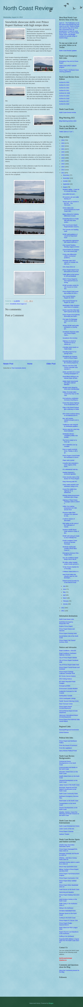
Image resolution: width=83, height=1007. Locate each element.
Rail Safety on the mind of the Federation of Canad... (70, 525)
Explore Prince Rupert (66, 626)
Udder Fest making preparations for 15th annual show (70, 508)
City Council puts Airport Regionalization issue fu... (71, 225)
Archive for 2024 (64, 82)
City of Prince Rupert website (68, 657)
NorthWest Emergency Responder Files (66, 622)
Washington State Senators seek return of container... (71, 306)
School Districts (64, 732)
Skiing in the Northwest (66, 908)
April (64, 595)
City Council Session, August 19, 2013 (69, 297)
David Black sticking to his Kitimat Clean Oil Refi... (71, 377)
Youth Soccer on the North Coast (69, 889)
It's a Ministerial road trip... (71, 469)
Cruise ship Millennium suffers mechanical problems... (69, 256)
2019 (63, 155)
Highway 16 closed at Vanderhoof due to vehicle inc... (69, 342)
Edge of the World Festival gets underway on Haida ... (71, 409)
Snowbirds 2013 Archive (70, 338)
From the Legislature (65, 748)
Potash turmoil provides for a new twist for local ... (71, 581)
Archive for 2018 (64, 98)
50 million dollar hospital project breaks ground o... (71, 563)
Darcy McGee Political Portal (68, 750)
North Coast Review (28, 8)
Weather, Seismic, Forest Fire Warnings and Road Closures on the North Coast (69, 813)
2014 (63, 169)
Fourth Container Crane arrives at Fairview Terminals (70, 542)
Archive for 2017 (64, 101)
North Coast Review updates (68, 50)
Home (29, 364)
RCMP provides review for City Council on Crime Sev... (71, 287)
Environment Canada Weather (68, 688)
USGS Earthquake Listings (67, 698)
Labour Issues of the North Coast (69, 785)
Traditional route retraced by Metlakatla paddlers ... (71, 425)
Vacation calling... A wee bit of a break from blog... (71, 190)
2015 (63, 166)
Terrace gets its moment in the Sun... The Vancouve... (71, 203)
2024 (63, 140)
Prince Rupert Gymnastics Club (68, 878)
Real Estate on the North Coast (68, 800)
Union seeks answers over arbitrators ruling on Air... (71, 485)
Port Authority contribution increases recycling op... (71, 399)
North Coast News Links (66, 619)
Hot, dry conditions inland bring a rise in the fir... (70, 558)
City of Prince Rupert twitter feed (69, 664)
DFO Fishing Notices (65, 679)
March (65, 598)
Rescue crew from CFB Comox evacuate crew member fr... (70, 367)
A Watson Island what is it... (71, 571)
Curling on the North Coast (67, 917)
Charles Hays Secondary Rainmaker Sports (66, 845)
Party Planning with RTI (70, 481)
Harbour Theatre (64, 834)
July (64, 586)
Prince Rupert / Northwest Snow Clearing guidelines (69, 70)
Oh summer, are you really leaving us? (71, 197)
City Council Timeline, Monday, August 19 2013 (71, 246)
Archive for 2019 (64, 96)
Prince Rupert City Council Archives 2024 (67, 641)
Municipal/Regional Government (69, 730)
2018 (63, 158)
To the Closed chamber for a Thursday (71, 567)
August (65, 187)
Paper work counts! (68, 460)
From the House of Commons (68, 745)
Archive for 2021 (64, 90)
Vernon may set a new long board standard (71, 430)
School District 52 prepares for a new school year (71, 250)
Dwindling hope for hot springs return (69, 352)
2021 (63, 149)
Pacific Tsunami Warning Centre (69, 701)
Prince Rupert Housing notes (68, 633)
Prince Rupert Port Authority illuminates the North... (71, 315)
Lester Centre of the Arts (66, 828)
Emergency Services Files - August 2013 (71, 554)
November (66, 178)
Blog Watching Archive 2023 (67, 121)
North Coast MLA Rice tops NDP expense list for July (71, 310)
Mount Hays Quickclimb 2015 (68, 866)
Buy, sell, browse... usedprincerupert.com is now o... (71, 420)
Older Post (50, 364)
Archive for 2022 (64, 88)
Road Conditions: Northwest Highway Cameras (67, 654)
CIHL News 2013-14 (69, 267)
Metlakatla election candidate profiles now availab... (70, 435)
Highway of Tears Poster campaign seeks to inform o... (71, 501)
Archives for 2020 (64, 93)
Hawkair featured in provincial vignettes (69, 473)
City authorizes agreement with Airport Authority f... (71, 241)
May (64, 592)
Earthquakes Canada (65, 695)
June (64, 589)
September (66, 184)
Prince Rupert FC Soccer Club (68, 920)
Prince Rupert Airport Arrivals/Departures (65, 707)
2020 (63, 152)
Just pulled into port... (69, 194)
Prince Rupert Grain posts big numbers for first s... (70, 292)
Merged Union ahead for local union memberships (71, 388)
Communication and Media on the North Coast (68, 768)
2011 (63, 610)
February (66, 601)
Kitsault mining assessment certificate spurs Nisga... (71, 496)
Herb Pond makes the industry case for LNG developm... (70, 576)
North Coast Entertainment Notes (69, 826)
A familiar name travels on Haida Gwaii (70, 348)
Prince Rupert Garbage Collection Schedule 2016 (67, 672)
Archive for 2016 (64, 104)
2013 (63, 172)
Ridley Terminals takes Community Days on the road (71, 393)
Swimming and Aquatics (66, 892)
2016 (63, 164)
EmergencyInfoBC (64, 686)
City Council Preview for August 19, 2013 (70, 301)
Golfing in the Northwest (66, 936)
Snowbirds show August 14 (18, 304)
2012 (63, 607)
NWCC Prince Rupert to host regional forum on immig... (70, 280)
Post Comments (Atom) (19, 368)
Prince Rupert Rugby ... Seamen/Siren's (66, 924)
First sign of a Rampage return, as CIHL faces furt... (70, 321)
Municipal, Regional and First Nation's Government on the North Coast (68, 789)
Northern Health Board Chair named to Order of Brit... (71, 531)
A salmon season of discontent (69, 519)
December (66, 175)
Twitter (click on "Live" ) (66, 131)
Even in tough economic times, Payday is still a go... (70, 451)
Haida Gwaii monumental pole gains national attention (70, 382)
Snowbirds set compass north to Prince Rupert (70, 357)
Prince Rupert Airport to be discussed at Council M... (71, 270)
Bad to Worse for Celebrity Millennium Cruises (71, 215)
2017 (63, 161)
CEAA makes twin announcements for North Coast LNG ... (71, 209)
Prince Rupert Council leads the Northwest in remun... (71, 456)
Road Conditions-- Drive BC (67, 650)
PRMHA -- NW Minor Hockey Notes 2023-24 (68, 858)
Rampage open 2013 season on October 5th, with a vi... (70, 262)
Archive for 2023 (64, 85)
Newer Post (8, 364)
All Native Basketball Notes (67, 910)
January (65, 604)
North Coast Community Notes (68, 793)
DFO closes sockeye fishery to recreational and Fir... (71, 414)
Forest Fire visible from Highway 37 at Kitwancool (70, 490)
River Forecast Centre (66, 704)
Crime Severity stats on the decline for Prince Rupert (71, 477)
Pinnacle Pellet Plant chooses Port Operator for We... (70, 514)
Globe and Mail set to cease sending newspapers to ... (71, 372)
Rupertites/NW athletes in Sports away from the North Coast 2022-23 (69, 940)
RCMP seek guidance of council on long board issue (70, 236)
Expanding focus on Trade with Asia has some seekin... (71, 220)
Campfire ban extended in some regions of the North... (70, 464)
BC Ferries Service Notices (67, 676)
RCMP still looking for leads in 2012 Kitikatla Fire (71, 536)
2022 (63, 146)
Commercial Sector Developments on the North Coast (67, 763)
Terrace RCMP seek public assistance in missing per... (71, 327)
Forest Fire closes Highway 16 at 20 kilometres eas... (71, 403)
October (65, 181)
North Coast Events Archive (67, 112)
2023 (63, 143)
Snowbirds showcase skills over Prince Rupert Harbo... (71, 333)
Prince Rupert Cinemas (66, 831)
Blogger (51, 1003)
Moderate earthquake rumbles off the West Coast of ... (70, 548)
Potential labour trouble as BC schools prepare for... (71, 362)
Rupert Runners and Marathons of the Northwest (68, 932)
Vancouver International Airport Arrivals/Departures (68, 716)
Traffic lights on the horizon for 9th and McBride (71, 275)
